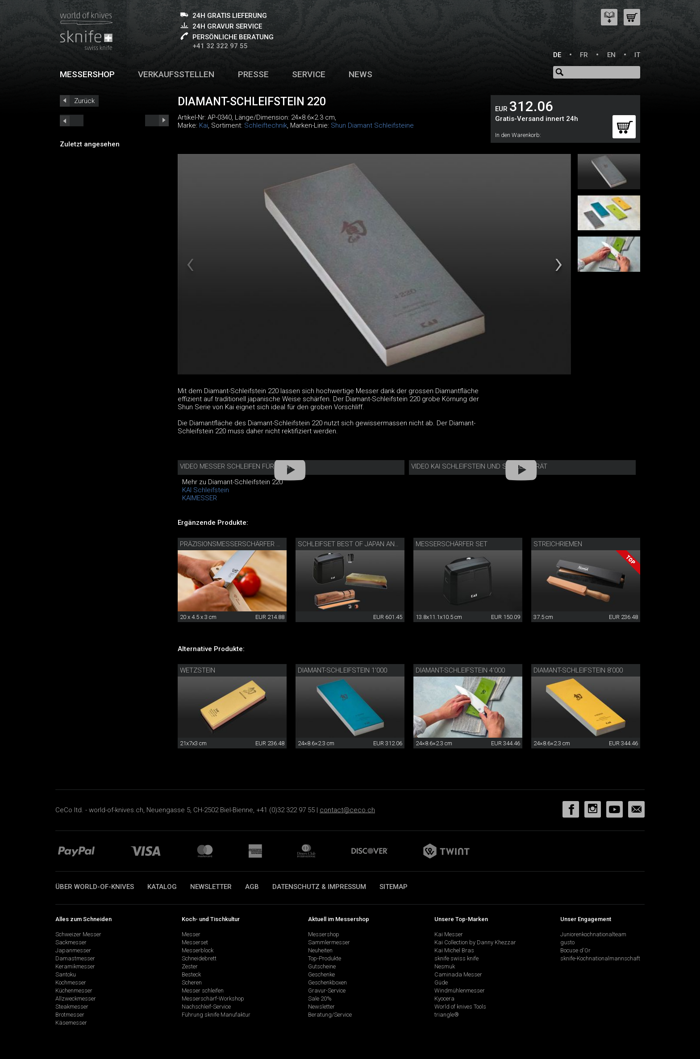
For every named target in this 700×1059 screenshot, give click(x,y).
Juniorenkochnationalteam (593, 934)
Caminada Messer (458, 974)
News (360, 74)
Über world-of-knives (94, 887)
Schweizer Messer (78, 934)
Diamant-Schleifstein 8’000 (578, 670)
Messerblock (197, 950)
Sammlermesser (329, 942)
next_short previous (71, 120)
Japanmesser (73, 950)
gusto (567, 942)
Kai (203, 125)
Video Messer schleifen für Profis (239, 466)
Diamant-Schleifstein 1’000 (342, 670)
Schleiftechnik (265, 125)
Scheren (192, 982)
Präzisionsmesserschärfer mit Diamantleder (258, 544)
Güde (441, 982)
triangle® (446, 1014)
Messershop (87, 74)
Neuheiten (320, 950)
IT (637, 55)
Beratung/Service (330, 1014)
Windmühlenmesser (459, 990)
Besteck (191, 974)
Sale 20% (320, 998)
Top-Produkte (324, 958)
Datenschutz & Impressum (319, 887)
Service (308, 74)
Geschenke (321, 974)
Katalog (162, 887)
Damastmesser (75, 958)
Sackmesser (71, 942)
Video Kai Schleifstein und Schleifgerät (479, 466)
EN (611, 55)
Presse (253, 74)
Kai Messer (448, 934)
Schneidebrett (199, 958)
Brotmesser (69, 1014)
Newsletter (211, 887)
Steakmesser (71, 1006)
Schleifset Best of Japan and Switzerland (371, 544)
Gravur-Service (327, 990)
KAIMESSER (199, 498)
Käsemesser (71, 1022)
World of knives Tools (460, 1006)
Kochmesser (70, 982)
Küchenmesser (73, 990)
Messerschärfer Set (452, 544)
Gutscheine (322, 966)
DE (557, 55)
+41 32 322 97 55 (220, 46)
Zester (190, 966)
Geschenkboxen (327, 982)
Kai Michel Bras (454, 950)
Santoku (65, 974)
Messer (191, 934)
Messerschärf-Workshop (213, 998)
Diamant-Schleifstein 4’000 (460, 670)
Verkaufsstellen (176, 74)
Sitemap (393, 887)
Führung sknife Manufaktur (216, 1014)
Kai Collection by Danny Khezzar (475, 942)
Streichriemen (557, 544)
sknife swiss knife (456, 958)
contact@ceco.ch (347, 810)
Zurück (84, 101)
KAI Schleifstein (205, 490)
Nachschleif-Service (206, 1006)
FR (584, 55)
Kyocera (444, 998)
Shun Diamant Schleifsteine (372, 125)
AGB (252, 887)
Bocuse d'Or (575, 950)
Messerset (195, 942)
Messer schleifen (203, 990)
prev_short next (157, 120)
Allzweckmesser (75, 998)
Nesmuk (444, 966)
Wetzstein (197, 670)
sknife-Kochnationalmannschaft (600, 958)
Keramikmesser (75, 966)
